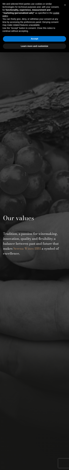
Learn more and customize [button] (34, 46)
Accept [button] (34, 38)
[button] (65, 4)
